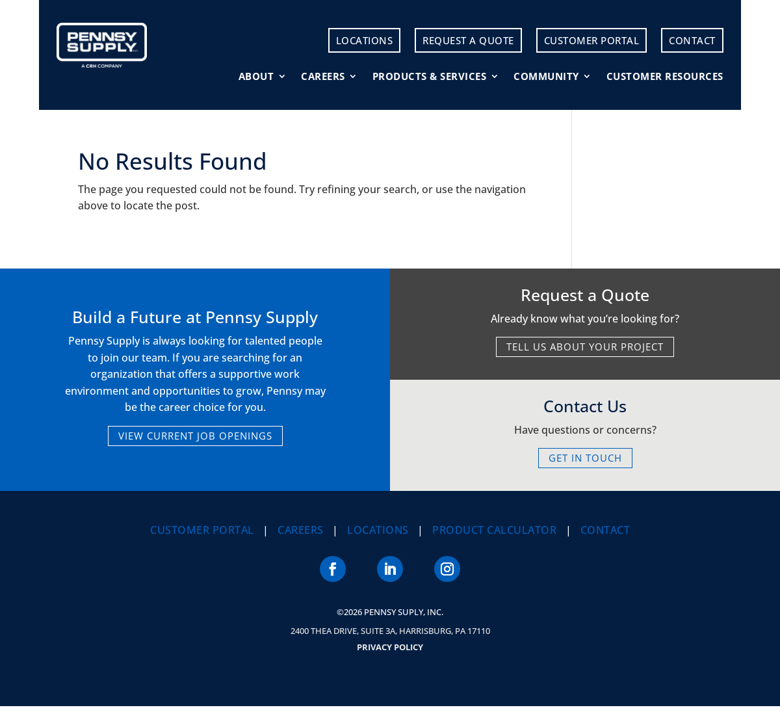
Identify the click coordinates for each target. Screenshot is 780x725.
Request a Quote (468, 40)
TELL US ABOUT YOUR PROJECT (585, 346)
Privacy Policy (390, 647)
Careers (323, 77)
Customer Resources (664, 77)
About (256, 77)
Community (546, 77)
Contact (692, 40)
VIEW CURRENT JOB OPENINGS (195, 435)
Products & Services (429, 77)
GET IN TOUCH (585, 457)
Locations (364, 40)
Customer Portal (592, 40)
